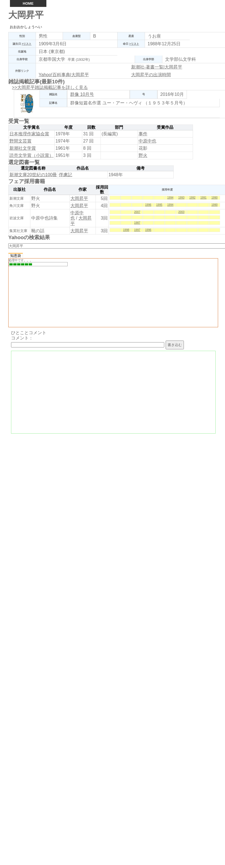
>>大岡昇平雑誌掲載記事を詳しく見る (50, 87)
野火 (143, 155)
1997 (137, 229)
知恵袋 (15, 256)
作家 (82, 189)
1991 (203, 197)
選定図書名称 (33, 168)
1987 (137, 222)
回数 (91, 127)
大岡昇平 (79, 198)
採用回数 (102, 189)
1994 (170, 197)
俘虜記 (65, 174)
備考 (140, 168)
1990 (214, 197)
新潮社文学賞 (22, 148)
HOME (28, 3)
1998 (126, 229)
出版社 (19, 189)
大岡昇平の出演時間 (151, 74)
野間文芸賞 (20, 141)
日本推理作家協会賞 (29, 133)
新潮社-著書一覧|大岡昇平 (156, 67)
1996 (148, 204)
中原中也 (147, 141)
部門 (119, 127)
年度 (68, 127)
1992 (192, 197)
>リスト (26, 43)
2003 (181, 211)
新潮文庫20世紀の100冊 (33, 174)
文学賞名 (31, 127)
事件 (143, 133)
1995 (159, 204)
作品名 (82, 168)
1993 (181, 197)
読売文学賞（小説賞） (31, 155)
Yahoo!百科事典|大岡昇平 (64, 74)
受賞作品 (165, 127)
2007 (137, 211)
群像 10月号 (82, 94)
